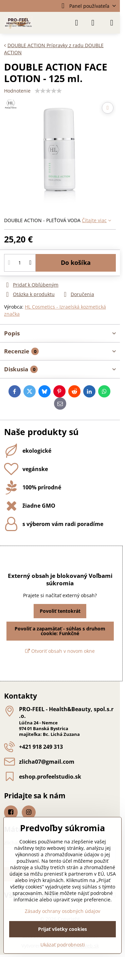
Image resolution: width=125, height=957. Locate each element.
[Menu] (112, 23)
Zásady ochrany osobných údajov (62, 911)
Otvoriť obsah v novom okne (60, 651)
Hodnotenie (17, 90)
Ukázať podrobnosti (62, 944)
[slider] (48, 91)
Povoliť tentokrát (60, 611)
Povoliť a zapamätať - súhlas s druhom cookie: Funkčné (60, 631)
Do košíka (76, 262)
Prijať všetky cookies (62, 929)
